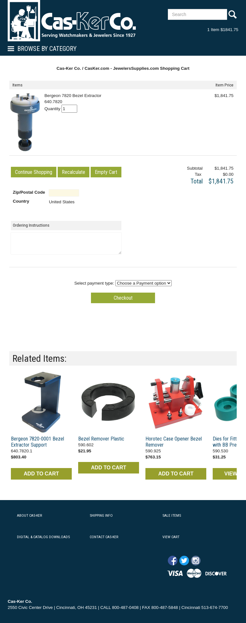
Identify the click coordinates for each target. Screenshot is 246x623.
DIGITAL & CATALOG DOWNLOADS (43, 537)
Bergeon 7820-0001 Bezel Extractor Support (37, 442)
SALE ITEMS (171, 515)
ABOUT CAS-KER (29, 515)
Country (21, 201)
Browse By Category (47, 49)
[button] (33, 172)
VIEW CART (170, 537)
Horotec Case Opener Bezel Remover (173, 442)
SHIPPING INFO (101, 515)
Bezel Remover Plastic (101, 439)
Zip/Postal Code (29, 192)
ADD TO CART (41, 473)
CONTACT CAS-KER (104, 537)
